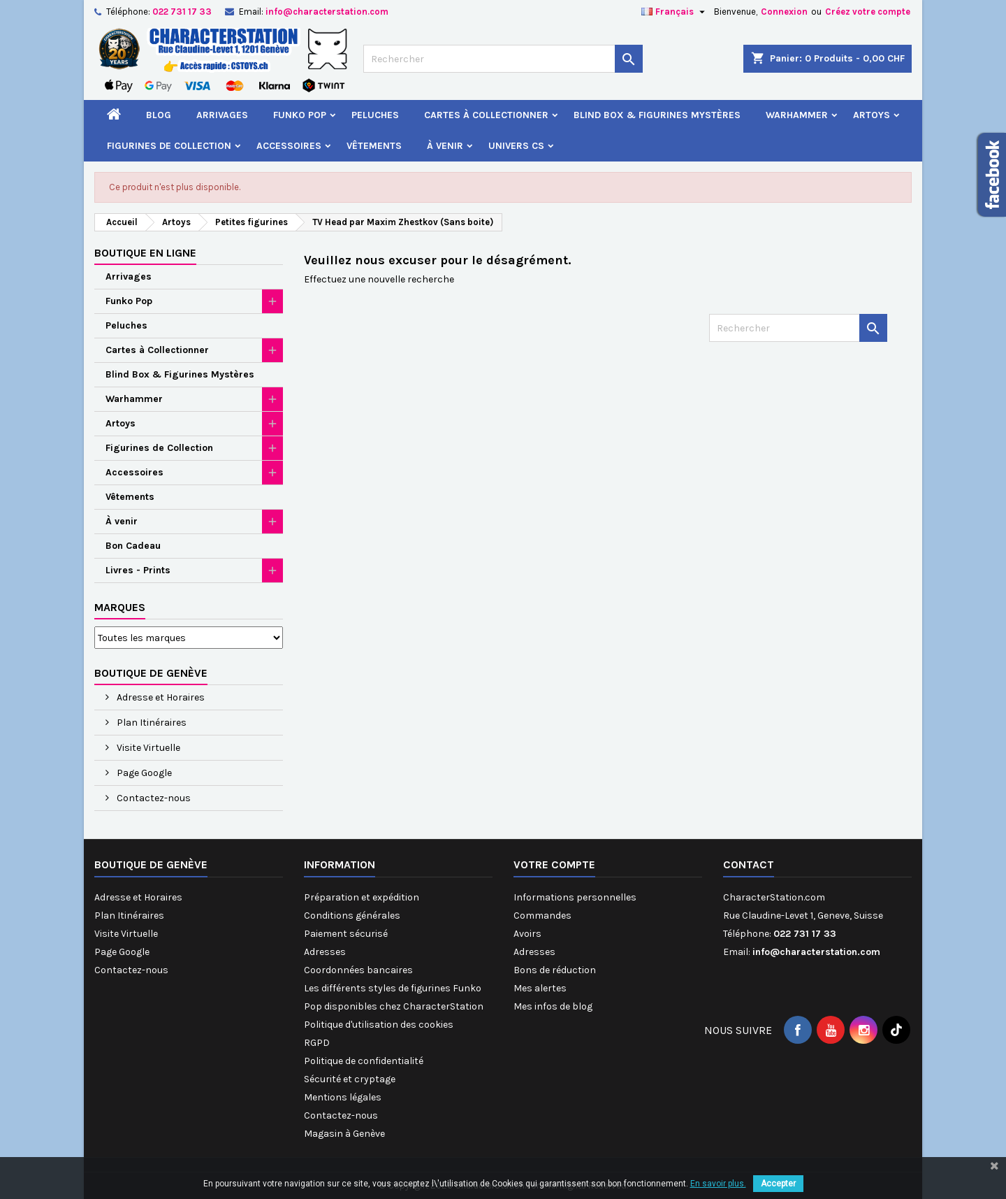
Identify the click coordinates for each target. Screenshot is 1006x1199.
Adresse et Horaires (160, 697)
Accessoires (288, 146)
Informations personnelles (574, 897)
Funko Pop (299, 115)
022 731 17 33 (182, 11)
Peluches (375, 115)
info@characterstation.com (326, 11)
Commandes (542, 915)
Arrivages (222, 115)
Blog (158, 115)
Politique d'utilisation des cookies (378, 1025)
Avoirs (527, 934)
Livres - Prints (137, 570)
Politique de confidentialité (363, 1061)
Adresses (325, 952)
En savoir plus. (718, 1184)
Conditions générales (352, 915)
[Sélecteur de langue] (674, 12)
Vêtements (374, 146)
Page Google (143, 773)
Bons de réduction (554, 970)
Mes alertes (540, 988)
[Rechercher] (503, 59)
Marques (119, 607)
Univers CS (516, 146)
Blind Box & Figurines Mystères (657, 115)
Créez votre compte (867, 11)
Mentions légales (342, 1097)
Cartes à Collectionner (486, 115)
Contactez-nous (153, 798)
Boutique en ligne (145, 252)
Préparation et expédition (361, 897)
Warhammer (797, 115)
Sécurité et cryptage (349, 1079)
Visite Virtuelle (147, 748)
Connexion (784, 11)
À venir (445, 146)
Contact (748, 864)
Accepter (778, 1184)
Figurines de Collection (169, 146)
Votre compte (554, 864)
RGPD (317, 1043)
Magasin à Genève (344, 1134)
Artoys (871, 115)
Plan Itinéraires (151, 722)
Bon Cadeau (133, 546)
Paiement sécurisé (346, 934)
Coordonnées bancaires (358, 970)
